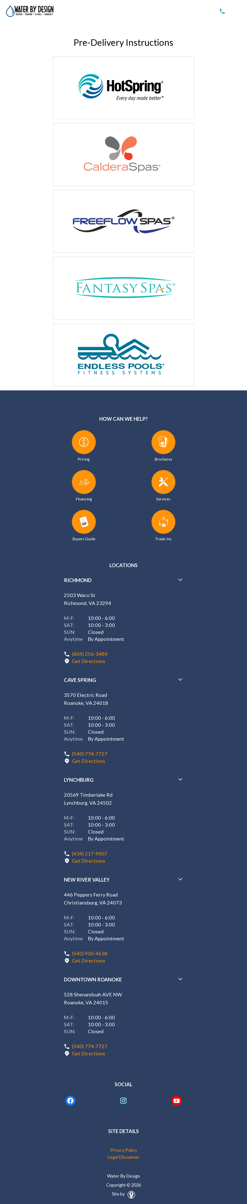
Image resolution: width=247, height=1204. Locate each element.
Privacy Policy (123, 1150)
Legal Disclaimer (123, 1157)
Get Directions (88, 661)
